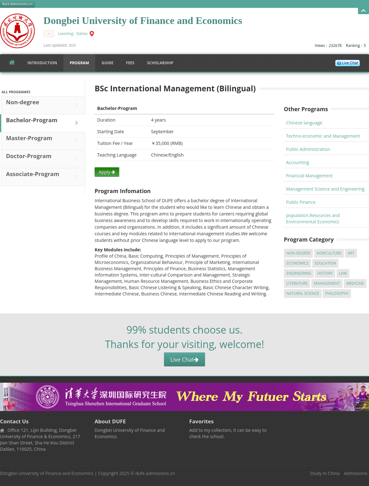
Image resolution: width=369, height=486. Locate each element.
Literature (297, 283)
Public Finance (300, 202)
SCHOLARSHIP (160, 63)
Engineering (298, 273)
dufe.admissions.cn (155, 473)
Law (343, 273)
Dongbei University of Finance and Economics (46, 473)
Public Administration (308, 149)
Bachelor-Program (43, 122)
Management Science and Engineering (325, 189)
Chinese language (304, 123)
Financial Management (309, 176)
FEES (130, 63)
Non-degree (43, 104)
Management (327, 283)
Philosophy (336, 293)
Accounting (297, 162)
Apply (107, 172)
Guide (107, 63)
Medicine (355, 283)
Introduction (42, 63)
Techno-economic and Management (323, 136)
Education (325, 263)
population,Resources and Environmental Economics (313, 218)
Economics (297, 263)
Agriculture (329, 253)
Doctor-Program (43, 158)
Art (351, 253)
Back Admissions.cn (17, 4)
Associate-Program (43, 176)
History (325, 273)
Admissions (355, 473)
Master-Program (43, 140)
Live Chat (184, 359)
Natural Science (302, 293)
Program (79, 63)
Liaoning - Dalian (73, 33)
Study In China (325, 473)
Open (363, 11)
